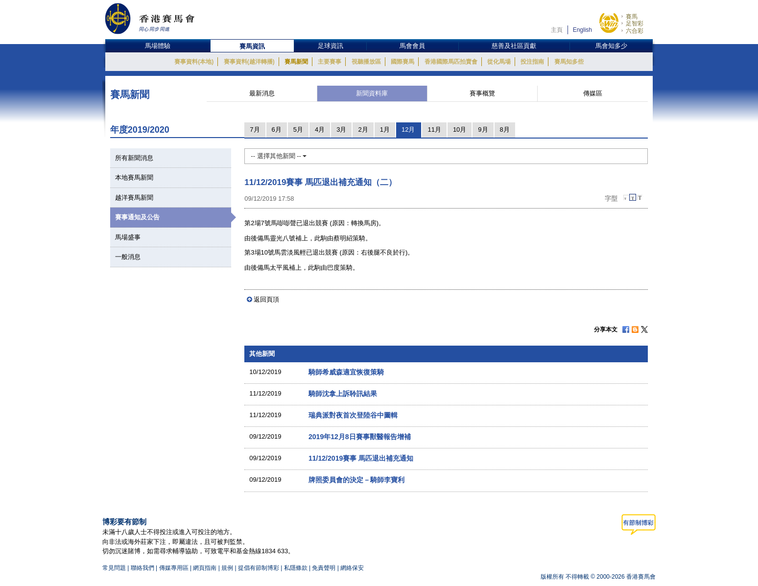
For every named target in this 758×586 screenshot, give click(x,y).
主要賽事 (329, 61)
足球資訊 (330, 45)
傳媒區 (592, 93)
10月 (459, 129)
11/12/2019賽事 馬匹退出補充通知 (360, 458)
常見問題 (114, 567)
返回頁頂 (266, 299)
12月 (408, 129)
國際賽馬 (402, 61)
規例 (228, 567)
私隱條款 (296, 567)
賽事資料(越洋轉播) (249, 61)
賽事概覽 (482, 93)
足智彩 (634, 23)
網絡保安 (352, 567)
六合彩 (634, 30)
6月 (277, 129)
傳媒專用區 (174, 567)
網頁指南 (204, 567)
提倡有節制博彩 (258, 567)
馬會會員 (412, 45)
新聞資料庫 (372, 93)
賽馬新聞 (296, 61)
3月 (341, 129)
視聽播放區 (366, 61)
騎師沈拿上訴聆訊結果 (342, 394)
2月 (363, 129)
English (582, 29)
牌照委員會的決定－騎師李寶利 (356, 480)
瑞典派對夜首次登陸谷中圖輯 (353, 415)
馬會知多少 (611, 45)
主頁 (557, 29)
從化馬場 (499, 61)
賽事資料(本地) (193, 61)
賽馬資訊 (252, 46)
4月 (320, 129)
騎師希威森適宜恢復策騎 (346, 372)
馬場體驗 (157, 45)
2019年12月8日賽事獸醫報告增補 (359, 437)
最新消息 (262, 93)
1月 (385, 129)
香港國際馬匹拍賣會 (451, 61)
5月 (298, 129)
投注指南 (532, 61)
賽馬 (632, 16)
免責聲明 (323, 567)
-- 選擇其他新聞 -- (279, 156)
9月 (483, 129)
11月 (434, 129)
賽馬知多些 (569, 61)
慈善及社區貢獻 (514, 45)
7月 (255, 129)
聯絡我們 (142, 567)
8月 (505, 129)
